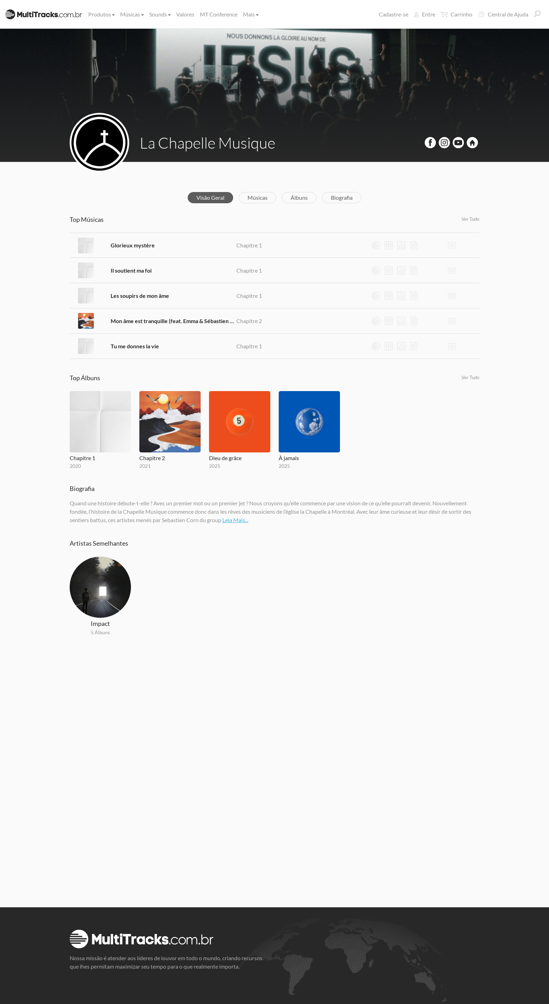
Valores (185, 14)
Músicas (131, 14)
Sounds (159, 14)
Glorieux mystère (133, 245)
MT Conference (218, 14)
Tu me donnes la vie (135, 346)
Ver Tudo (470, 219)
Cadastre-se (393, 14)
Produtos (101, 14)
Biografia (342, 197)
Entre (424, 14)
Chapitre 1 (249, 245)
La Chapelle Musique (207, 142)
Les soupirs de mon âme (140, 295)
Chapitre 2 (249, 320)
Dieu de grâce (225, 458)
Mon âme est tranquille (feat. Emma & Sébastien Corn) (173, 320)
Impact (100, 623)
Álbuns (299, 197)
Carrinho (456, 14)
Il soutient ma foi (131, 270)
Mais (250, 14)
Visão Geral (210, 197)
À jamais (289, 458)
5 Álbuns (100, 632)
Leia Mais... (235, 520)
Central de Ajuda (503, 14)
